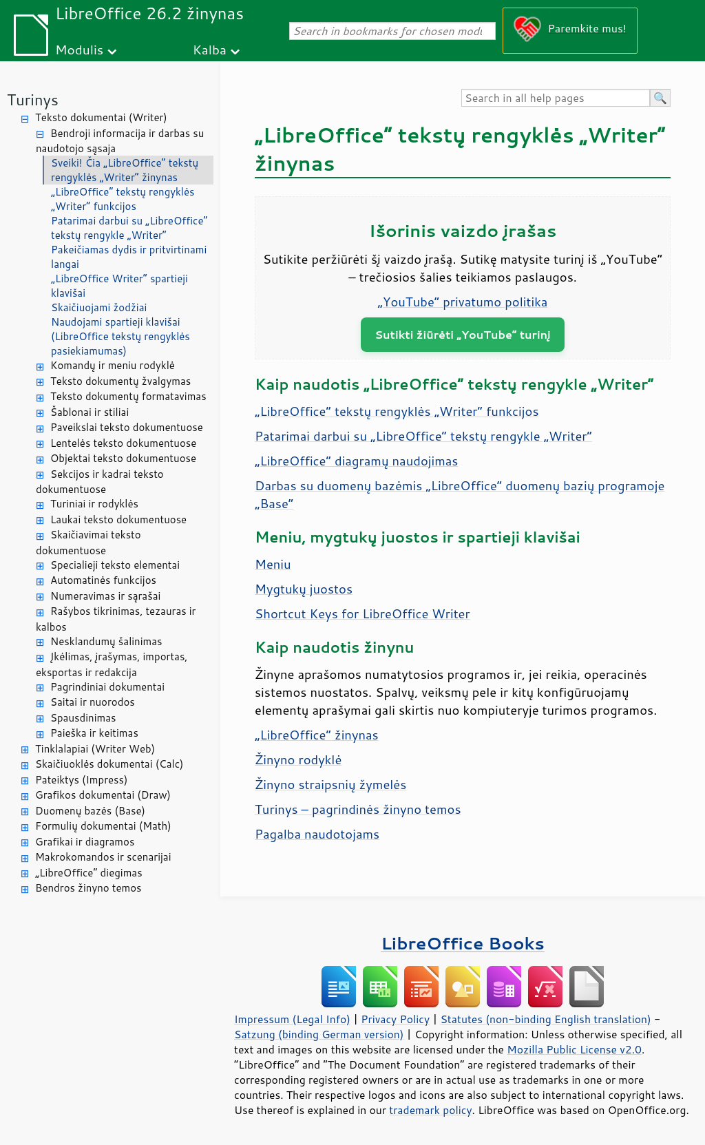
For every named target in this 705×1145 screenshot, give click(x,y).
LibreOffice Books (463, 943)
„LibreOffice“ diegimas (89, 872)
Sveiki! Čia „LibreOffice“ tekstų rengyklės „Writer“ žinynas (124, 170)
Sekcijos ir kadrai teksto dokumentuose (100, 482)
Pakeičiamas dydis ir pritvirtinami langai (129, 256)
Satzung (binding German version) (319, 1034)
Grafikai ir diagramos (84, 841)
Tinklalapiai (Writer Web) (95, 749)
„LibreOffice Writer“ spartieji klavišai (119, 285)
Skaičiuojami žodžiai (99, 307)
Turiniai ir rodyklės (94, 503)
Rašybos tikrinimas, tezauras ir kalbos (116, 619)
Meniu (273, 564)
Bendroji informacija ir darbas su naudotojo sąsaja (120, 141)
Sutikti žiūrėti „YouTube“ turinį (463, 334)
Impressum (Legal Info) (292, 1019)
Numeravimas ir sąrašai (105, 596)
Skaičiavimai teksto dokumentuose (88, 542)
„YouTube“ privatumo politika (463, 302)
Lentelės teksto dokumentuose (123, 443)
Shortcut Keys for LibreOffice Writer (362, 613)
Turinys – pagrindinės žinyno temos (358, 809)
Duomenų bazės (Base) (90, 810)
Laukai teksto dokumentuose (118, 519)
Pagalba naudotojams (317, 834)
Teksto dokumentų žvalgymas (120, 381)
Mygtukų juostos (303, 589)
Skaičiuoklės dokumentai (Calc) (109, 764)
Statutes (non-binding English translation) (545, 1019)
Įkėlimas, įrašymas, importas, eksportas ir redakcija (112, 664)
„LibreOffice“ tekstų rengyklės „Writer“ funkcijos (123, 199)
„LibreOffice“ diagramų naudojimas (357, 461)
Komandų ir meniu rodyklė (112, 365)
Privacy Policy (395, 1019)
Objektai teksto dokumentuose (123, 458)
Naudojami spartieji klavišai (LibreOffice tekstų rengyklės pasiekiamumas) (120, 336)
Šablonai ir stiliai (89, 412)
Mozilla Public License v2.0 (574, 1049)
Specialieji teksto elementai (115, 565)
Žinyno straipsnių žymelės (330, 784)
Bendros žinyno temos (88, 888)
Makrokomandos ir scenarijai (103, 857)
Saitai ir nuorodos (92, 702)
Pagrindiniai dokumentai (107, 687)
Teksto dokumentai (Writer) (101, 117)
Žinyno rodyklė (298, 759)
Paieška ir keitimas (94, 733)
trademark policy (430, 1109)
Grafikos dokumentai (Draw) (103, 795)
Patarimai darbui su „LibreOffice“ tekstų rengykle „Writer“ (129, 227)
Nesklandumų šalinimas (106, 641)
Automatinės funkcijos (103, 580)
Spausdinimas (83, 718)
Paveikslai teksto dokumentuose (126, 427)
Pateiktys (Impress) (81, 780)
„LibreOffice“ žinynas (317, 735)
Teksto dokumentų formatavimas (128, 396)
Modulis (79, 49)
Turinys (33, 99)
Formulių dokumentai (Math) (103, 826)
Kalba (210, 49)
